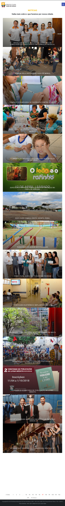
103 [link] (28, 497)
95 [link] (36, 494)
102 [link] (59, 494)
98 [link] (46, 494)
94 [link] (33, 494)
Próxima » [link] (34, 497)
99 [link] (49, 494)
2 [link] (16, 494)
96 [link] (39, 494)
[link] (63, 4)
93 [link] (29, 494)
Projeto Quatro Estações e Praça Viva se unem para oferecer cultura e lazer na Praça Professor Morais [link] (32, 137)
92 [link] (26, 494)
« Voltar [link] (7, 494)
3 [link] (19, 494)
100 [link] (53, 494)
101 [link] (56, 494)
